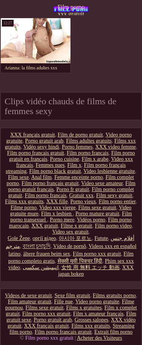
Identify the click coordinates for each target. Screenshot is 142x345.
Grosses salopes (91, 320)
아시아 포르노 (75, 238)
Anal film (41, 177)
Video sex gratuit (70, 232)
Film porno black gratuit (55, 171)
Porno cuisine (64, 159)
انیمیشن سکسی (41, 267)
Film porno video (113, 226)
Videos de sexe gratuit (28, 295)
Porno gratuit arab (44, 141)
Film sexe (18, 177)
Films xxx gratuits (24, 201)
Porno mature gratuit (97, 213)
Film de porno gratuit (80, 135)
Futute (101, 238)
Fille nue (63, 301)
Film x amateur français (98, 314)
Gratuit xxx (81, 195)
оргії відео (44, 238)
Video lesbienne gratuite (109, 171)
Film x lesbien (57, 213)
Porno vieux (83, 201)
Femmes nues (50, 165)
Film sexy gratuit (114, 195)
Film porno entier (117, 201)
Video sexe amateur (102, 183)
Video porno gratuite (97, 301)
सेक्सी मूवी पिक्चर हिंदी (80, 261)
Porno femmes (77, 147)
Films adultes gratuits (89, 141)
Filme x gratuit (76, 226)
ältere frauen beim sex (46, 254)
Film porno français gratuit (50, 183)
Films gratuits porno (114, 295)
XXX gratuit (44, 226)
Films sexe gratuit (97, 207)
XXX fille (56, 201)
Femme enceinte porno (78, 177)
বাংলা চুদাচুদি (37, 246)
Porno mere (62, 220)
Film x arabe (95, 159)
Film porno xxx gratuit (71, 9)
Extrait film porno (113, 332)
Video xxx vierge (57, 207)
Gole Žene (19, 238)
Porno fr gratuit (72, 189)
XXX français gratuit (32, 135)
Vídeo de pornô (69, 246)
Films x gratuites (84, 307)
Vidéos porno (91, 220)
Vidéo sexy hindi (41, 147)
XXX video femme (115, 147)
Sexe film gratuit (72, 295)
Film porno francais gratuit (35, 153)
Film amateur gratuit (29, 301)
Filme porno (24, 207)
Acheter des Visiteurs (99, 338)
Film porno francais (87, 153)
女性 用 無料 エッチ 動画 (90, 267)
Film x (74, 165)
